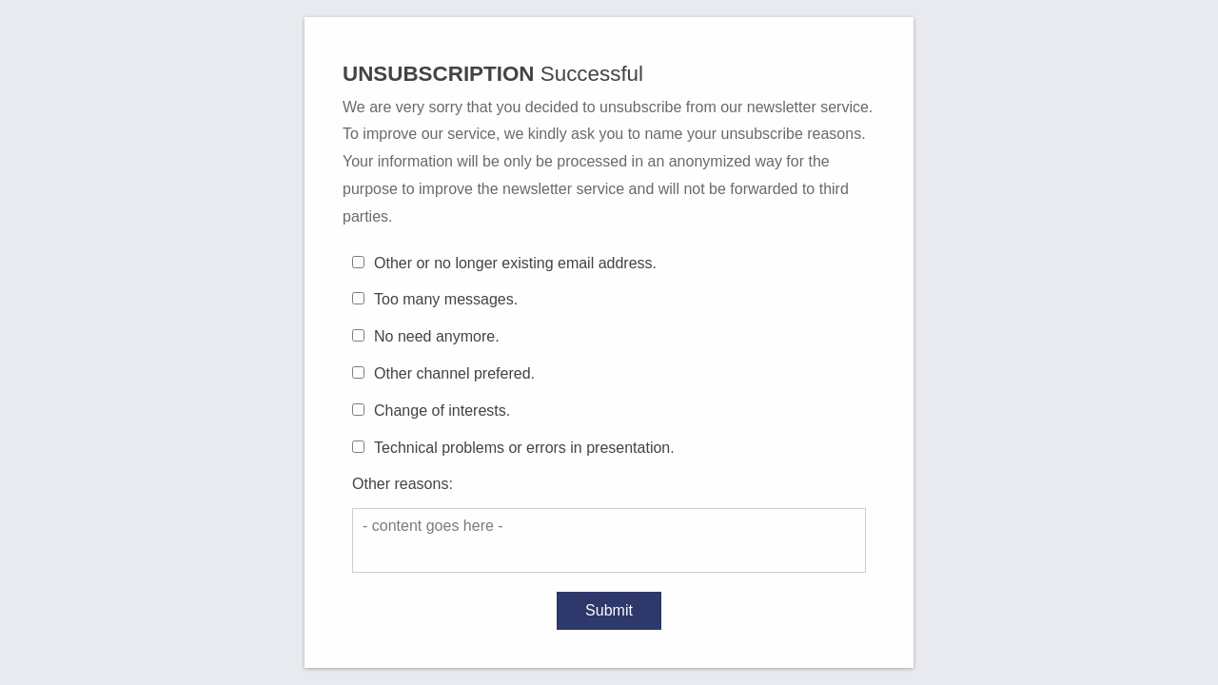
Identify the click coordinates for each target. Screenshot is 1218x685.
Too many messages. (446, 299)
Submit (609, 610)
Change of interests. (442, 410)
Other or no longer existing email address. (515, 263)
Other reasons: (402, 484)
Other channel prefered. (454, 373)
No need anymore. (437, 336)
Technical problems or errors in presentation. (524, 448)
